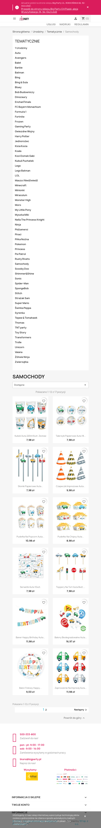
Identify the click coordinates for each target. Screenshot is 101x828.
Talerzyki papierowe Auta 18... (71, 435)
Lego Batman (22, 170)
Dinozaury (21, 97)
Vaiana (18, 352)
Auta (17, 53)
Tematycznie (27, 41)
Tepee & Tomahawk (26, 317)
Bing (17, 77)
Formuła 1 (20, 111)
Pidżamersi (21, 229)
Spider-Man (22, 283)
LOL (17, 175)
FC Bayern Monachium (28, 106)
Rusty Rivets (22, 259)
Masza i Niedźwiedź (26, 180)
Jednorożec (22, 141)
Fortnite (19, 116)
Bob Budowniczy (24, 92)
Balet (18, 62)
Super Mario (22, 303)
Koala (18, 151)
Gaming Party (23, 126)
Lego (18, 165)
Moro (18, 205)
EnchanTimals (23, 102)
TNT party (20, 327)
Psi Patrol (20, 254)
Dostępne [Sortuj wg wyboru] (50, 385)
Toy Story (20, 332)
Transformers (23, 337)
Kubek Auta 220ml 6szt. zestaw (30, 435)
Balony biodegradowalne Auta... (71, 637)
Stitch (18, 293)
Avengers (20, 57)
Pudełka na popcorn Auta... (30, 536)
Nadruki (65, 24)
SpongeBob (22, 288)
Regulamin (81, 24)
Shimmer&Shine (24, 273)
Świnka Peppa (23, 308)
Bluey (18, 87)
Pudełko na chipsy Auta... (71, 536)
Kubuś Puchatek (24, 160)
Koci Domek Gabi (24, 156)
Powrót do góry (74, 718)
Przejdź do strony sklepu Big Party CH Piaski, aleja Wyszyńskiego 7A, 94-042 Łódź (49, 10)
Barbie (19, 67)
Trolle (18, 342)
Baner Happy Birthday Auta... (30, 637)
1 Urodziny (21, 48)
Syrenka (20, 312)
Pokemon (20, 244)
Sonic (18, 278)
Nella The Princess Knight (29, 219)
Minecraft (20, 185)
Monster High (23, 200)
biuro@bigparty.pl (30, 759)
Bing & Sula (21, 82)
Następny (81, 710)
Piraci (18, 234)
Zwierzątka (21, 362)
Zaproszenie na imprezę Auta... (71, 688)
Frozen (19, 121)
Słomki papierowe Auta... (30, 486)
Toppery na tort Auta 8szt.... (70, 587)
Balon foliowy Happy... (30, 688)
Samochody (22, 263)
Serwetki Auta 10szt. (30, 587)
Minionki (20, 190)
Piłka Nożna (22, 239)
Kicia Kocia (21, 146)
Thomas (19, 322)
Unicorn (19, 347)
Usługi (51, 24)
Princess (20, 249)
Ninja (18, 224)
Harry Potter (22, 136)
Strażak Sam (22, 298)
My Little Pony (23, 209)
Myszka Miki (22, 214)
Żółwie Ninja (22, 357)
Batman (19, 72)
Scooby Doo (22, 268)
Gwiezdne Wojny (24, 131)
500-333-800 (28, 734)
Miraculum (21, 195)
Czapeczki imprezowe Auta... (70, 486)
